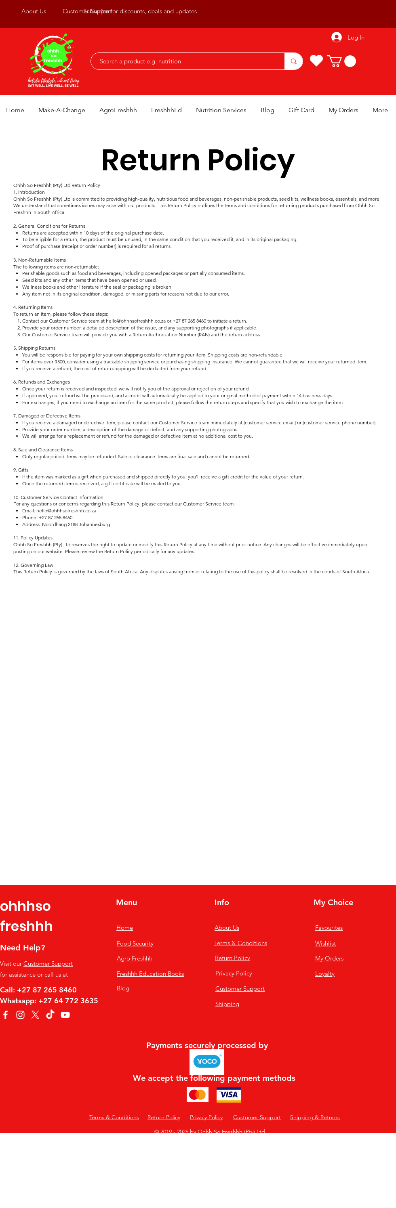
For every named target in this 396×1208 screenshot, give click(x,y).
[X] (35, 1014)
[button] (341, 61)
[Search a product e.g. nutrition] (184, 61)
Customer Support (48, 963)
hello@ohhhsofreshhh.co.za (136, 321)
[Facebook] (5, 1014)
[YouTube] (65, 1014)
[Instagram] (20, 1014)
